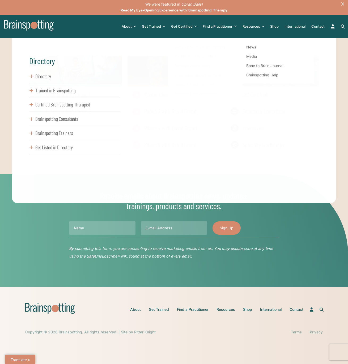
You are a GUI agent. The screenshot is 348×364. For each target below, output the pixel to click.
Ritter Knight (145, 332)
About (129, 26)
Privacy (316, 332)
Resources (254, 26)
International (295, 26)
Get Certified (184, 26)
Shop (275, 26)
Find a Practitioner (220, 26)
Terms (296, 332)
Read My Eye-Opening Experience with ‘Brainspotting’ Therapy (174, 10)
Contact (318, 26)
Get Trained (154, 26)
